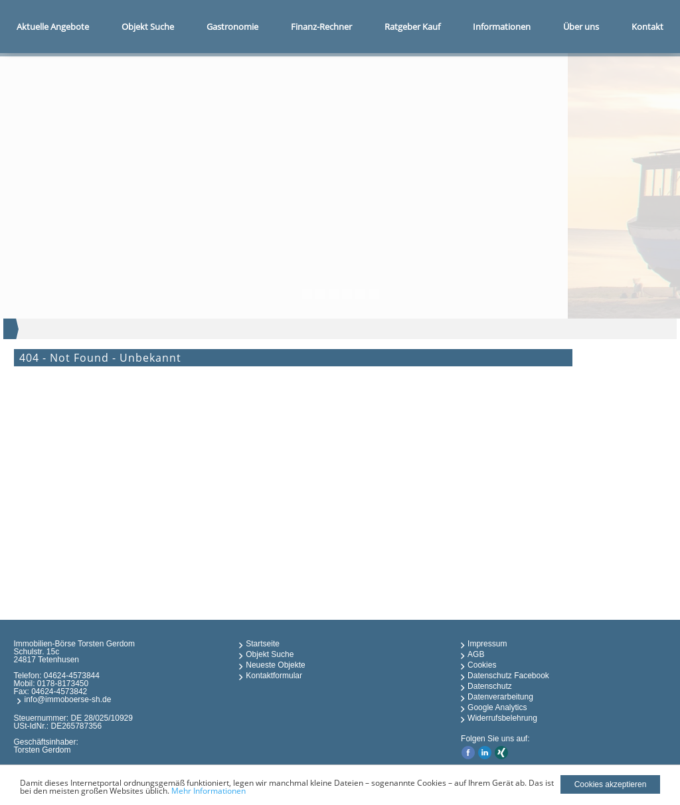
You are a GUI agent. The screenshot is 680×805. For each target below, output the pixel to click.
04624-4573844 (72, 675)
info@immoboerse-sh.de (67, 699)
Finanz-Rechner (321, 27)
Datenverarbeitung (500, 696)
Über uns (581, 27)
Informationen (502, 27)
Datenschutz (490, 686)
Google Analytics (497, 707)
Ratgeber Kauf (412, 27)
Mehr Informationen (208, 790)
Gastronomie (232, 27)
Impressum (487, 643)
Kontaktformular (274, 675)
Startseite (263, 643)
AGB (476, 654)
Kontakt (647, 27)
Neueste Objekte (275, 665)
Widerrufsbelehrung (502, 718)
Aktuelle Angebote (53, 27)
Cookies (482, 665)
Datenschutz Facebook (508, 675)
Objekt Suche (148, 27)
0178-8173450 (62, 683)
